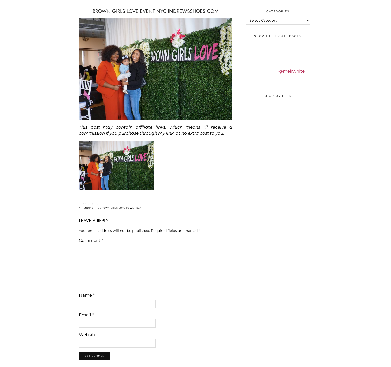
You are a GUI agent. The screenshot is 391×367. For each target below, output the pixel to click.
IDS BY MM (8, 5)
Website (87, 334)
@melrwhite (291, 71)
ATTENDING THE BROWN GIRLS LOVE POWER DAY (110, 205)
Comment (91, 240)
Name (87, 295)
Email (86, 314)
